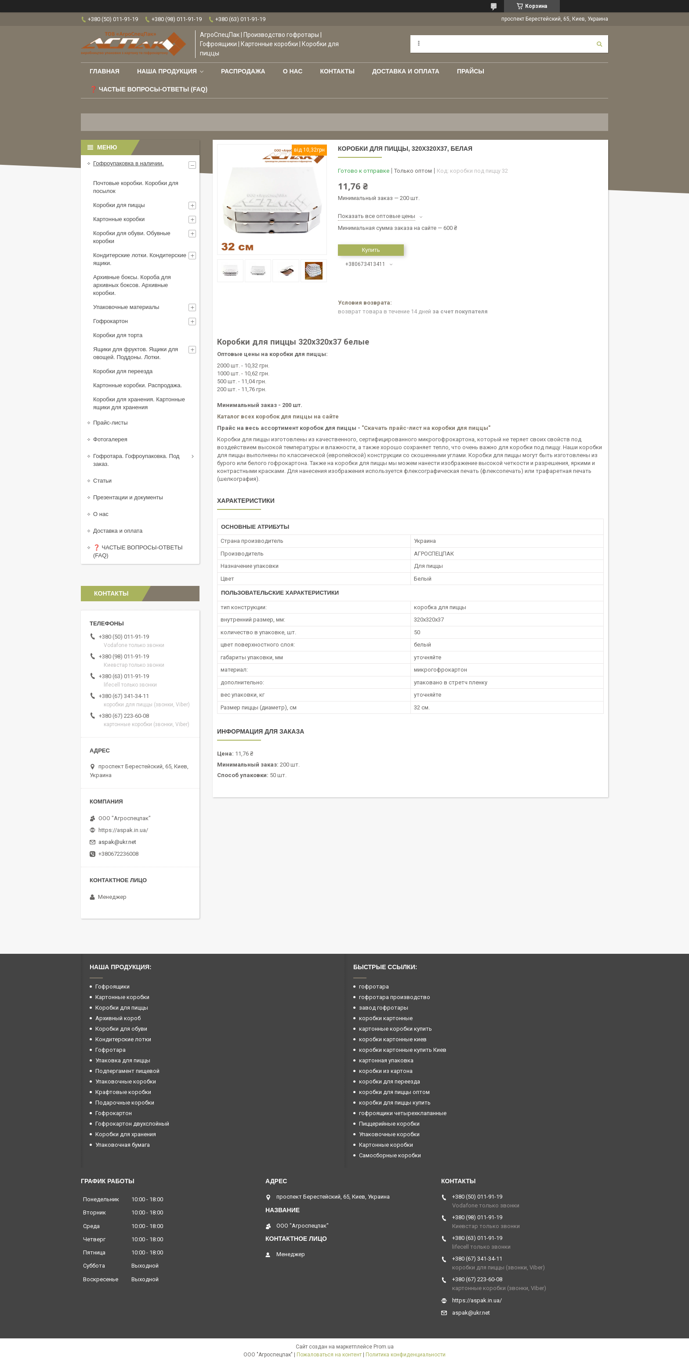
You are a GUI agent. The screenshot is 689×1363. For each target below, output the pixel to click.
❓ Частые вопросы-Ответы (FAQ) (148, 89)
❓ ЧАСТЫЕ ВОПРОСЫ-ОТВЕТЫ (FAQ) (138, 551)
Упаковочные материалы (126, 307)
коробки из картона (386, 1071)
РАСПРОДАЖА (243, 71)
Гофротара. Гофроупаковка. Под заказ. (136, 460)
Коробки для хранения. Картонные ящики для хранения (139, 403)
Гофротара (110, 1050)
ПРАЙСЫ (470, 71)
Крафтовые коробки (123, 1092)
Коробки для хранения (125, 1134)
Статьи (102, 480)
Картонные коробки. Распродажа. (137, 385)
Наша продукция (167, 71)
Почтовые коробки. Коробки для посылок (135, 187)
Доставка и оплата (405, 71)
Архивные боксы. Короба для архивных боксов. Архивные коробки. (132, 285)
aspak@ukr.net (117, 842)
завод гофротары (383, 1007)
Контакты (337, 71)
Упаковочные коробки (125, 1081)
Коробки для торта (117, 335)
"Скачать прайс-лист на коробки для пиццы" (426, 428)
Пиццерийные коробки (389, 1123)
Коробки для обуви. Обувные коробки (131, 237)
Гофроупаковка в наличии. (128, 163)
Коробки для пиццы (119, 205)
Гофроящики (112, 986)
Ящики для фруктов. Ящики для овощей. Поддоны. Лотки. (135, 353)
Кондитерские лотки (123, 1039)
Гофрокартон (110, 321)
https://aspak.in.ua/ (123, 830)
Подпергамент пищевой (127, 1071)
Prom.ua (384, 1347)
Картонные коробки (119, 219)
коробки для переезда (389, 1081)
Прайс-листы (110, 422)
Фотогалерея (110, 439)
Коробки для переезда (122, 371)
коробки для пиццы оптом (394, 1092)
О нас (293, 71)
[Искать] (599, 44)
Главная (105, 71)
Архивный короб (118, 1018)
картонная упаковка (386, 1060)
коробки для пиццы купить (395, 1102)
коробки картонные (386, 1018)
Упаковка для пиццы (122, 1060)
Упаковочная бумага (122, 1144)
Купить (371, 250)
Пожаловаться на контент (329, 1355)
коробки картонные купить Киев (402, 1050)
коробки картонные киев (393, 1039)
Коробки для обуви (121, 1028)
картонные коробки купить (395, 1028)
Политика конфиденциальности (406, 1355)
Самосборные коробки (390, 1155)
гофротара (374, 986)
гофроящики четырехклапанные (402, 1113)
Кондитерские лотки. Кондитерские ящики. (139, 259)
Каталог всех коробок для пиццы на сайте (278, 416)
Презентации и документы (128, 497)
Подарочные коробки (124, 1102)
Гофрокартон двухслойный (132, 1123)
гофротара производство (394, 997)
